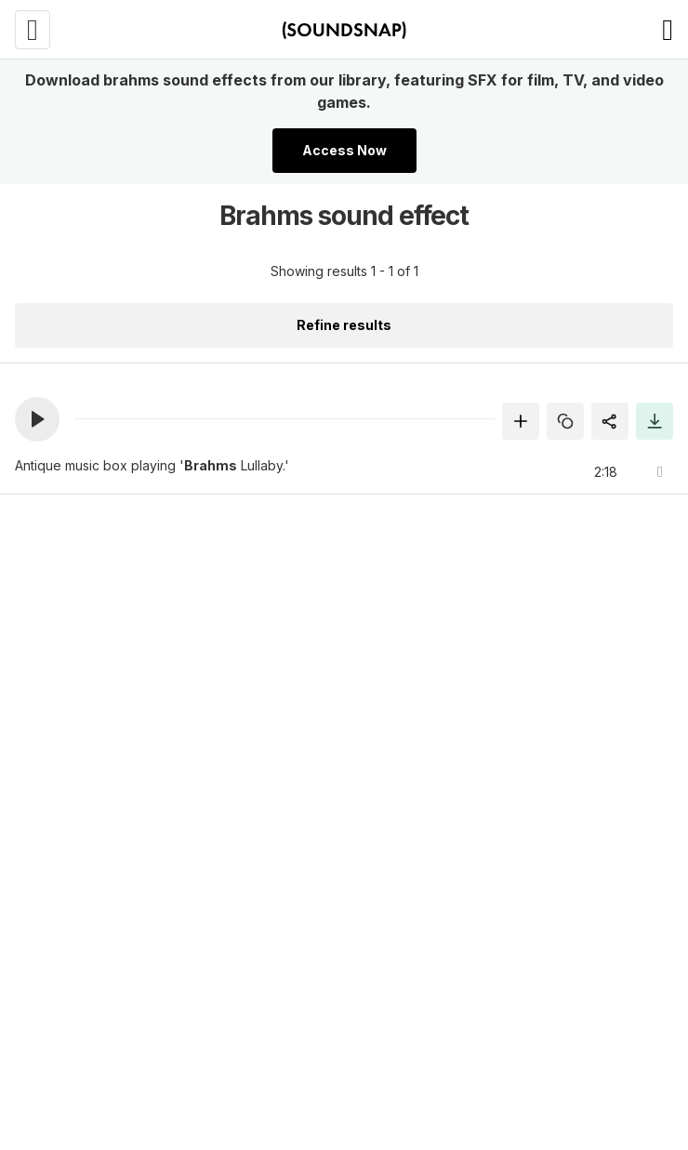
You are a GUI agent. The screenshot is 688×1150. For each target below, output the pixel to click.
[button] (37, 419)
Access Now (344, 150)
